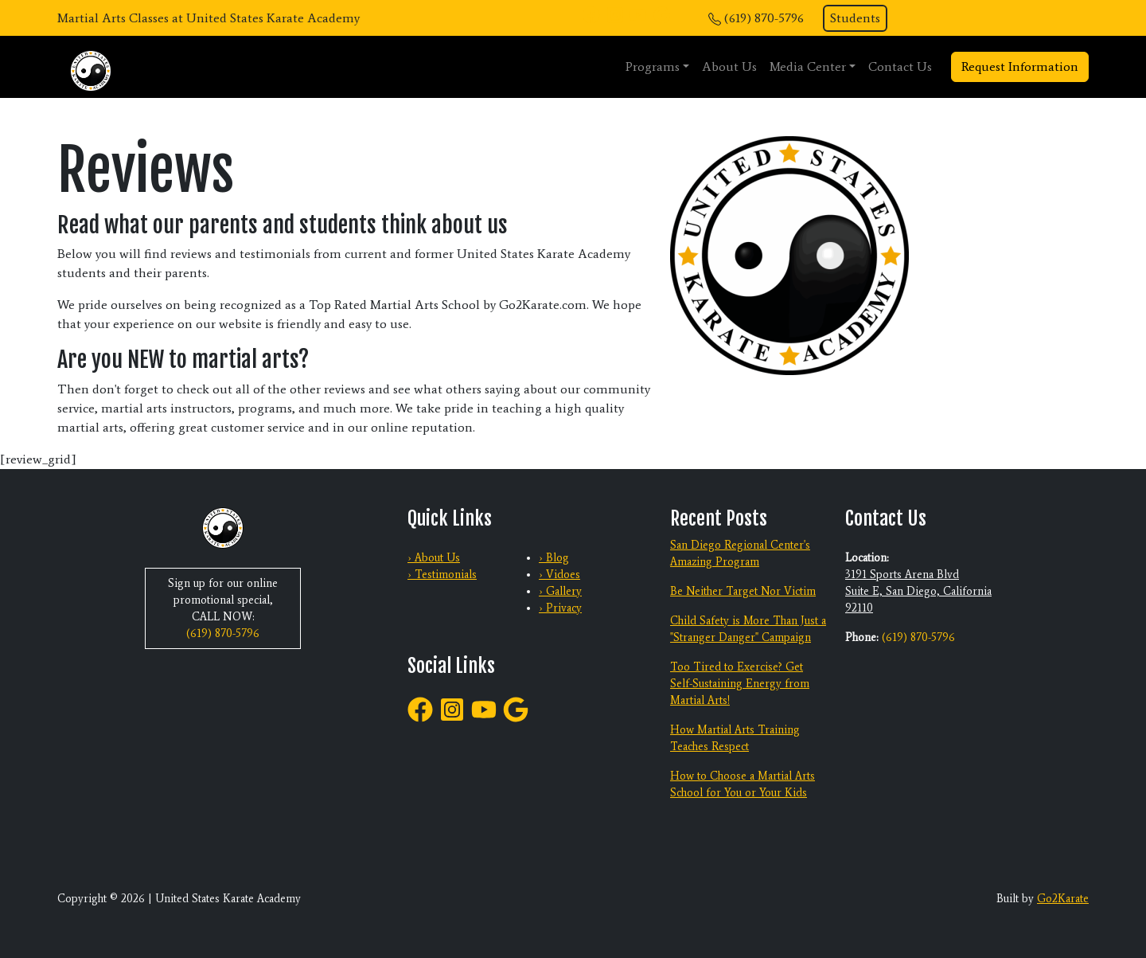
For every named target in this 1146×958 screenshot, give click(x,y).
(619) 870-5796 (764, 17)
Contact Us (900, 66)
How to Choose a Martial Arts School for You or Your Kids (742, 784)
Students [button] (855, 17)
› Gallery (560, 591)
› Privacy (560, 608)
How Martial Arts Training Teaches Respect (735, 738)
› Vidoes (559, 574)
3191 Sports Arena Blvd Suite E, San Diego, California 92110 (918, 591)
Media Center (808, 66)
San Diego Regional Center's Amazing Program (740, 553)
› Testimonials (442, 574)
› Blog (554, 558)
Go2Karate (1063, 898)
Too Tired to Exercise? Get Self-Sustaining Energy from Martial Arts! (739, 683)
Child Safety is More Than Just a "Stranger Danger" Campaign (748, 629)
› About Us (433, 558)
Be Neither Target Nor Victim (743, 591)
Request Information (1019, 66)
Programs (653, 66)
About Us (729, 66)
